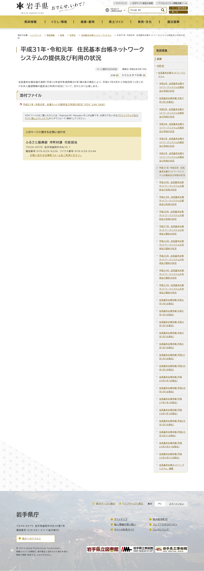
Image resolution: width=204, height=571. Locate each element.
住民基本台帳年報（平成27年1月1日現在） (170, 401)
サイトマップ (121, 3)
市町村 (73, 35)
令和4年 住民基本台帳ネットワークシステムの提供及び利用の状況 (171, 128)
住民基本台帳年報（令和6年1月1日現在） (171, 302)
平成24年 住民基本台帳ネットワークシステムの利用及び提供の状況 (171, 274)
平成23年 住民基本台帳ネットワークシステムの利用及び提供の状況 (171, 289)
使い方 (175, 12)
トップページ (35, 35)
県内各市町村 (160, 519)
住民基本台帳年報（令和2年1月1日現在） (171, 346)
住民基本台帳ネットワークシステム (96, 35)
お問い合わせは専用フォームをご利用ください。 (56, 155)
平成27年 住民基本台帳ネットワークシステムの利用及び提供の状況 (171, 230)
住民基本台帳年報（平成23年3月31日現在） (170, 456)
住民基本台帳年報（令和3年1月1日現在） (171, 335)
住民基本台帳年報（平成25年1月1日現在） (172, 423)
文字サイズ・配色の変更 (142, 3)
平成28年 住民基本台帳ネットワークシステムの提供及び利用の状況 (171, 215)
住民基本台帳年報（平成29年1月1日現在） (170, 379)
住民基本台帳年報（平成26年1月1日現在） (170, 412)
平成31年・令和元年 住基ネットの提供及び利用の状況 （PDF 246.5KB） (64, 104)
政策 (62, 35)
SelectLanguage (116, 10)
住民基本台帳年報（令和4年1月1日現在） (171, 324)
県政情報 (51, 35)
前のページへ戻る (105, 504)
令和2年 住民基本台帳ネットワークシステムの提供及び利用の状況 (171, 157)
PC (160, 504)
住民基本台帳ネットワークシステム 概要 (171, 467)
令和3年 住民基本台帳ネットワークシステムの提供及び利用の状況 (171, 142)
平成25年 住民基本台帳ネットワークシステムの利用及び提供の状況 (171, 260)
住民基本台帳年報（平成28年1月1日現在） (172, 390)
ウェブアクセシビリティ (165, 524)
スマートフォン (176, 504)
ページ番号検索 (179, 8)
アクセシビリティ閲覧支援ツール (172, 3)
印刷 (113, 75)
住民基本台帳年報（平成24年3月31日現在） (170, 445)
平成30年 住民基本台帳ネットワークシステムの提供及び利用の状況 (171, 186)
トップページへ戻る (133, 504)
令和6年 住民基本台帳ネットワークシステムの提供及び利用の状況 (171, 87)
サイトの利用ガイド (124, 530)
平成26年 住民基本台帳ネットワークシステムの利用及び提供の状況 (171, 245)
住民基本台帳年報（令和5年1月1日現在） (171, 313)
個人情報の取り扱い (125, 524)
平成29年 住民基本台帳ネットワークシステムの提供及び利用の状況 (171, 201)
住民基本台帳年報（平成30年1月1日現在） (172, 368)
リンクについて (161, 530)
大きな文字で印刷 (132, 75)
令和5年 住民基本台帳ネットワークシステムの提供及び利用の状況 (171, 113)
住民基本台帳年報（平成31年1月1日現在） (172, 357)
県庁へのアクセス (31, 539)
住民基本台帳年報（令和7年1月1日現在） (171, 100)
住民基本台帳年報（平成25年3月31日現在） (172, 434)
